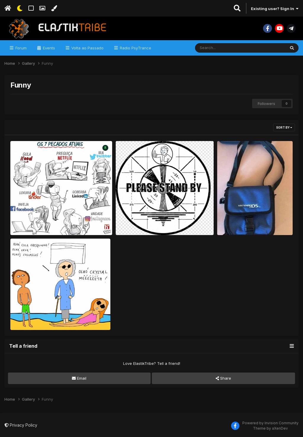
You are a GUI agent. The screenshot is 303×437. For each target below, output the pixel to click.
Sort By (284, 127)
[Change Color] (54, 8)
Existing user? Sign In (275, 8)
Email (79, 378)
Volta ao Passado (87, 48)
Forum (20, 48)
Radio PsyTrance (135, 48)
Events (48, 48)
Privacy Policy (20, 425)
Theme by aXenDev (270, 428)
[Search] (224, 48)
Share (223, 378)
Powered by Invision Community (270, 423)
